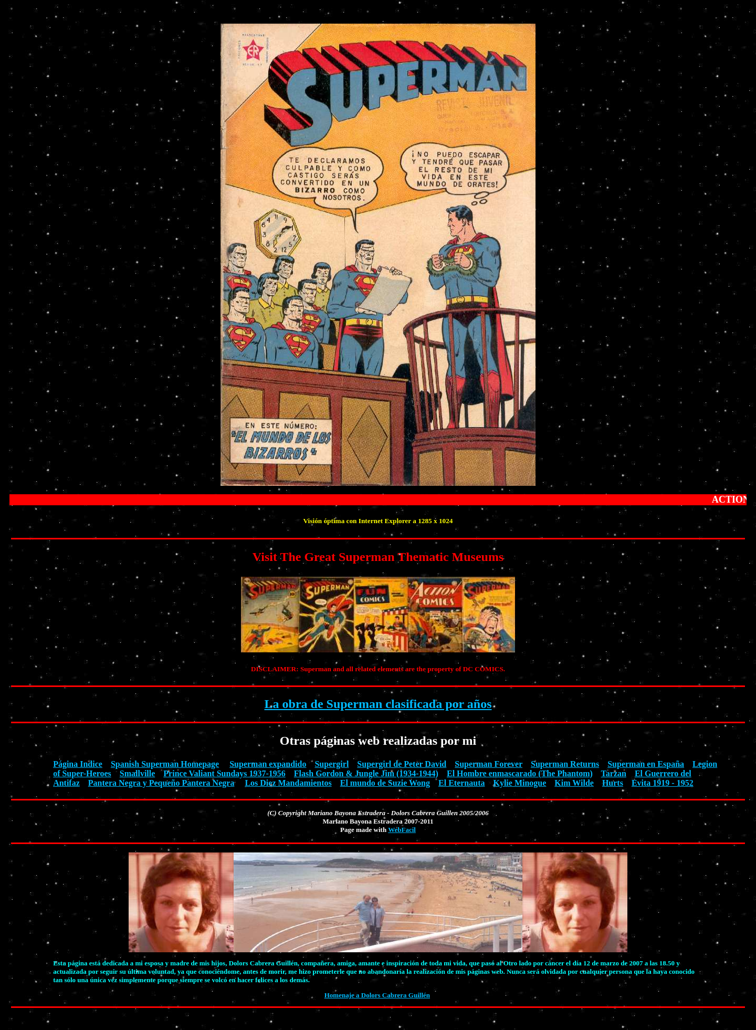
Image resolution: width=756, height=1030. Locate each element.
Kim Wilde (574, 782)
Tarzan (613, 773)
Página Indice (77, 764)
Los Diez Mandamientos (288, 782)
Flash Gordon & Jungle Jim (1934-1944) (366, 773)
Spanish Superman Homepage (165, 764)
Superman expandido (267, 764)
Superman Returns (565, 764)
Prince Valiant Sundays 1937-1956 (224, 773)
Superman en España (645, 764)
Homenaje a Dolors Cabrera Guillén (377, 995)
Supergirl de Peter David (401, 764)
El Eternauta (461, 782)
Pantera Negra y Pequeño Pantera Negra (161, 782)
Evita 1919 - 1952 (663, 782)
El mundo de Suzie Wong (385, 782)
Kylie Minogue (519, 782)
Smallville (137, 773)
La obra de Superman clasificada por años (378, 704)
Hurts (612, 782)
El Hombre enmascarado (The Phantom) (520, 773)
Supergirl (331, 764)
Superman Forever (488, 764)
